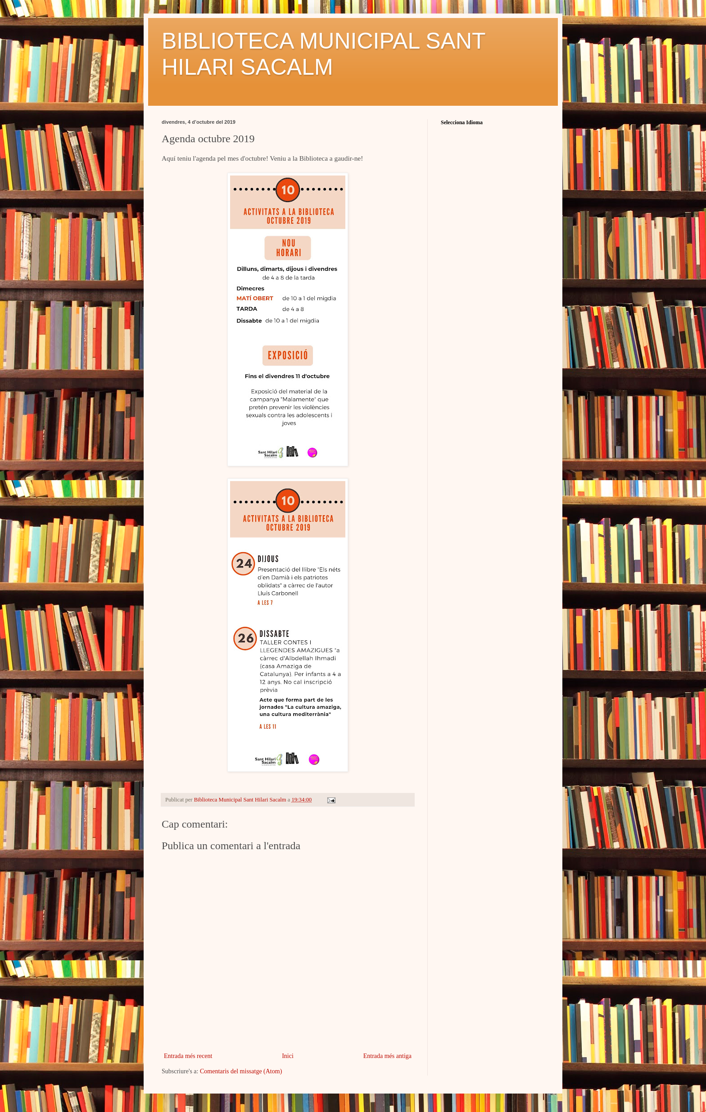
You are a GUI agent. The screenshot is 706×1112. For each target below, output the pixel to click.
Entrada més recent (188, 1056)
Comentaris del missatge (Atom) (241, 1071)
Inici (288, 1056)
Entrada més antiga (387, 1056)
